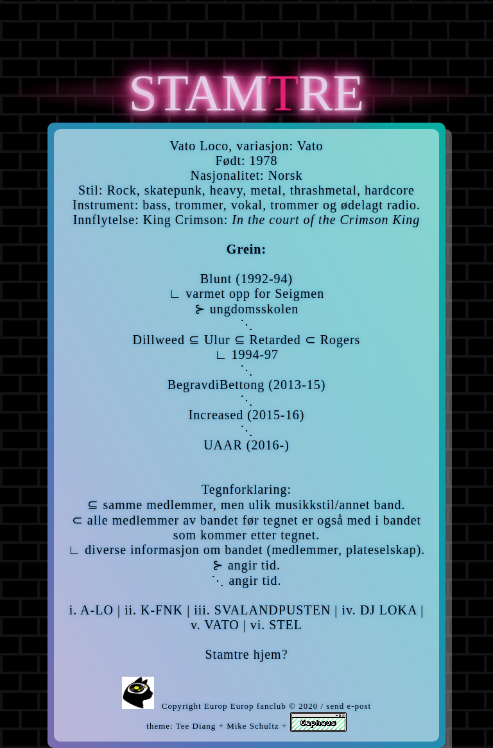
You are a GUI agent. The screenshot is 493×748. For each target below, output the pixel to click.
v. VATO (215, 625)
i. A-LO (91, 610)
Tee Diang (196, 726)
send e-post (348, 706)
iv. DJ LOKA (379, 610)
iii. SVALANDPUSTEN (262, 610)
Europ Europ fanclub (245, 706)
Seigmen (299, 293)
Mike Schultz (253, 726)
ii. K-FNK (154, 610)
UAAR (223, 445)
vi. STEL (276, 625)
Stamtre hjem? (246, 654)
